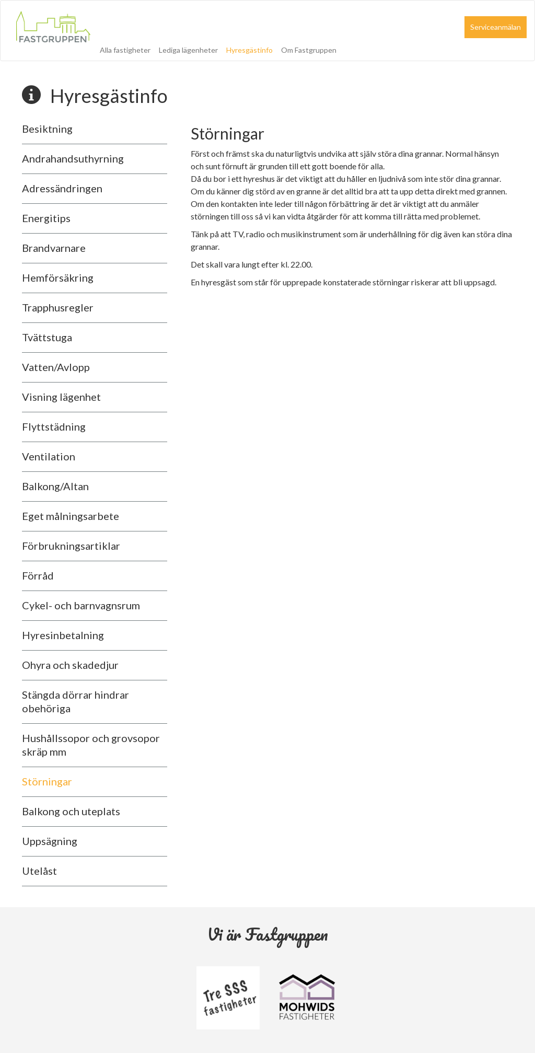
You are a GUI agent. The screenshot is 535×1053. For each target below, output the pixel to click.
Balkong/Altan (55, 486)
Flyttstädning (54, 426)
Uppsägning (49, 841)
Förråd (38, 575)
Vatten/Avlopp (56, 367)
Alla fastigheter (125, 49)
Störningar (47, 781)
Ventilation (48, 456)
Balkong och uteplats (71, 811)
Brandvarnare (54, 247)
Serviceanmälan (495, 26)
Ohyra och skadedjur (70, 664)
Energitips (46, 218)
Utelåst (39, 870)
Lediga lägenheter (188, 49)
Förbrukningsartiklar (71, 545)
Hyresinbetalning (63, 635)
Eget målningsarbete (70, 516)
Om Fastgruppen (308, 49)
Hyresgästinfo (249, 49)
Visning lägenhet (61, 396)
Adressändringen (62, 188)
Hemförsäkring (58, 277)
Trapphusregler (58, 307)
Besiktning (47, 128)
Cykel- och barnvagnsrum (81, 605)
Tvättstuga (47, 337)
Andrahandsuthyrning (73, 158)
